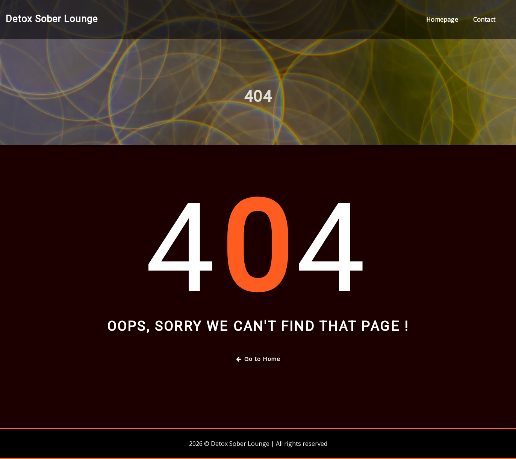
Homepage (442, 19)
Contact (484, 19)
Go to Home (258, 358)
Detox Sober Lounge (52, 18)
